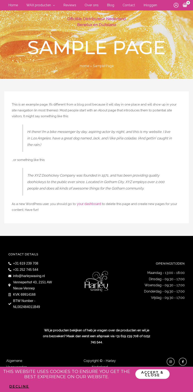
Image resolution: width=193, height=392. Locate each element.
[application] (45, 5)
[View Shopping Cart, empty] (185, 5)
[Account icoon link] (176, 5)
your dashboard (89, 203)
